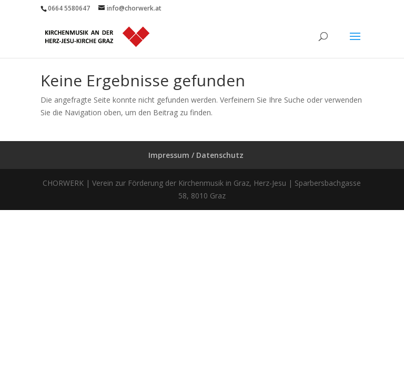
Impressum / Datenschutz (196, 155)
